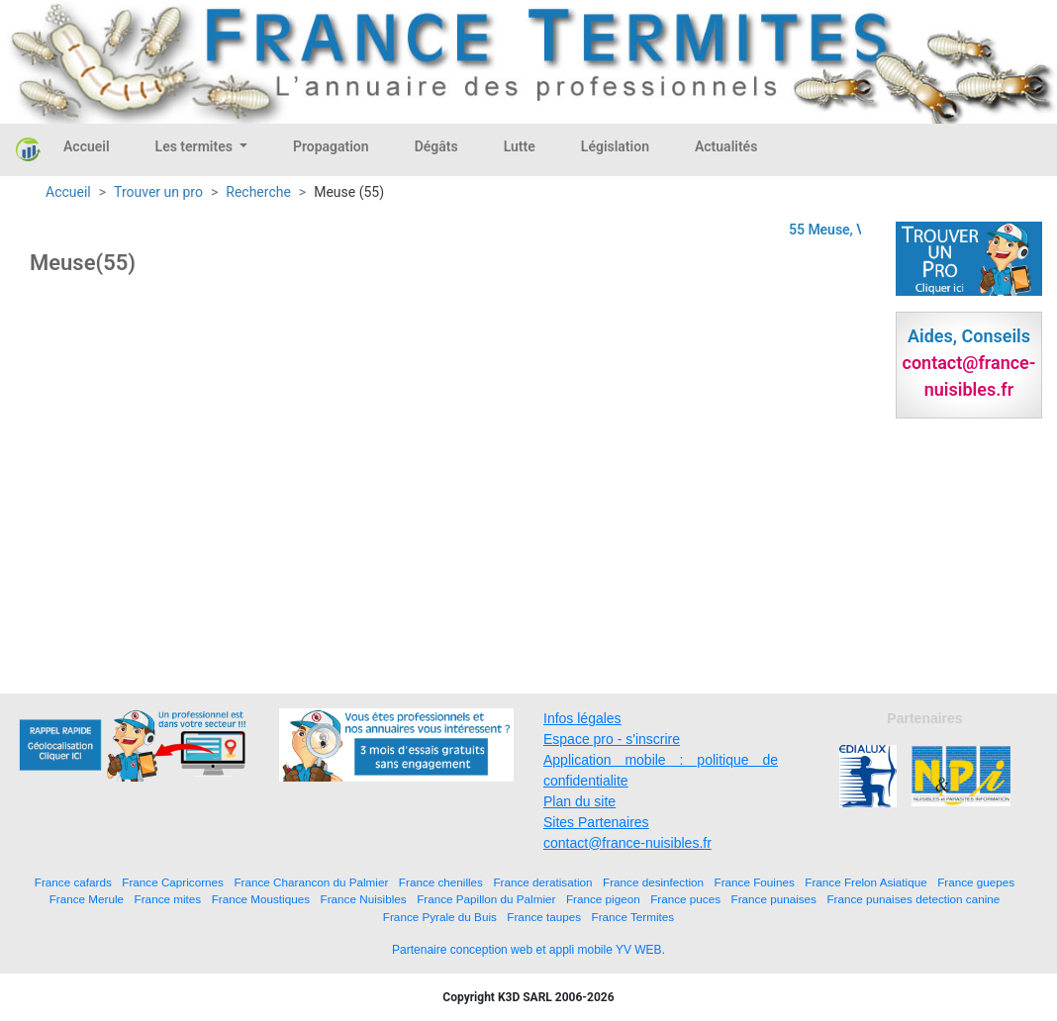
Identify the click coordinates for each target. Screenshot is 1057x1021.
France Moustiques (261, 898)
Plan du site (579, 801)
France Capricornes (173, 882)
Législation (615, 146)
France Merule (86, 898)
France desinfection (653, 882)
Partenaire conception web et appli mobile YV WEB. (528, 950)
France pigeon (603, 898)
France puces (685, 898)
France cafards (73, 882)
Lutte (519, 146)
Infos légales (582, 718)
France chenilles (441, 882)
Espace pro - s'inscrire (611, 739)
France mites (168, 898)
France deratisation (542, 882)
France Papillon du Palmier (486, 898)
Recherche (258, 192)
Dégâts (436, 146)
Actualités (726, 146)
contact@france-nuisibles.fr (627, 843)
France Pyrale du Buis (440, 916)
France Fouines (755, 882)
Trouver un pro (158, 192)
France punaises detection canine (913, 898)
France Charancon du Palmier (311, 882)
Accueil (86, 146)
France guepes (975, 882)
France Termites (633, 916)
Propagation (331, 146)
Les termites (196, 146)
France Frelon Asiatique (865, 882)
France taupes (544, 916)
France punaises (774, 898)
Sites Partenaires (596, 822)
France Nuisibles (364, 898)
